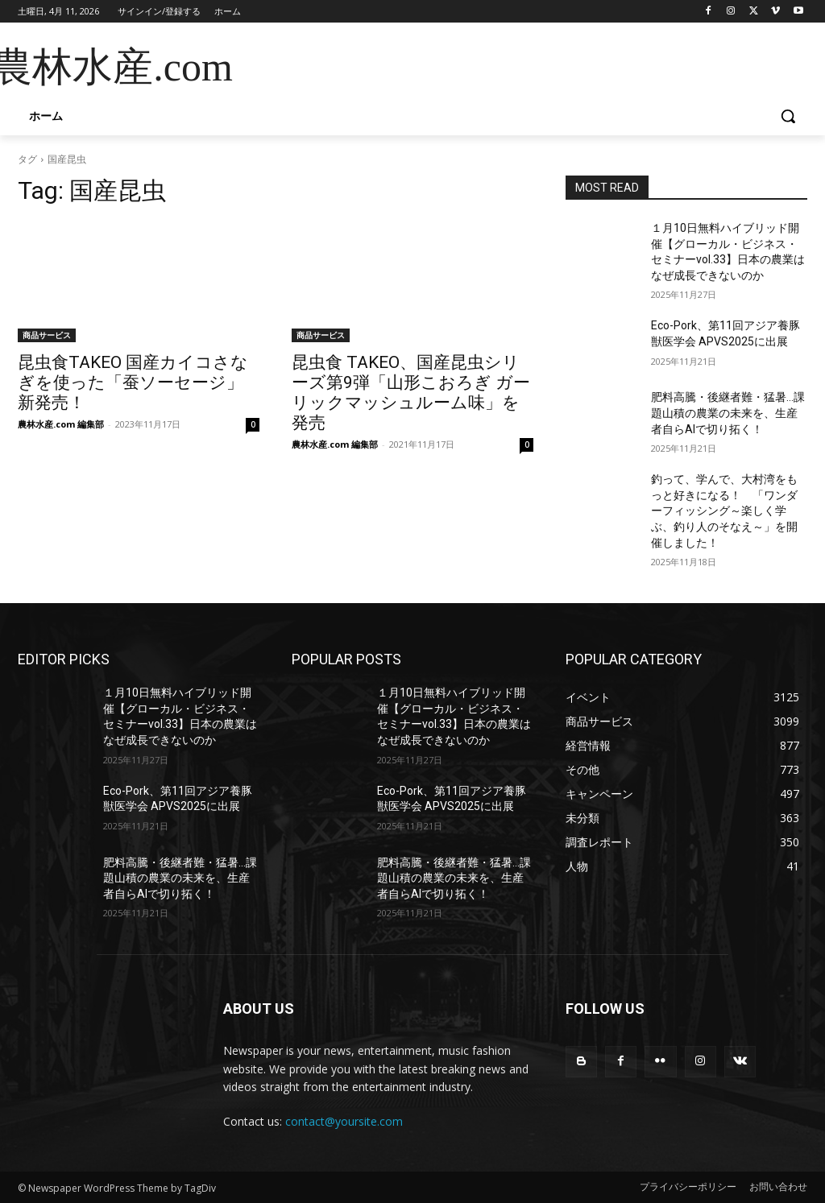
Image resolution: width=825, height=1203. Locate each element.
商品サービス (47, 335)
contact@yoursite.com (344, 1121)
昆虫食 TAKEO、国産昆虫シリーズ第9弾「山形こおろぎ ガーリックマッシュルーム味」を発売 (411, 392)
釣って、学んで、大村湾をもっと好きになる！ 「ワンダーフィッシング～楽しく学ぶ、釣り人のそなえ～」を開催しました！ (724, 510)
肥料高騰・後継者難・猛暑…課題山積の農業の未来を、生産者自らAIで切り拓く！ (728, 413)
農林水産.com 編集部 (61, 424)
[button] (788, 116)
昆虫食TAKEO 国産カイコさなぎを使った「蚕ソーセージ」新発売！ (133, 382)
